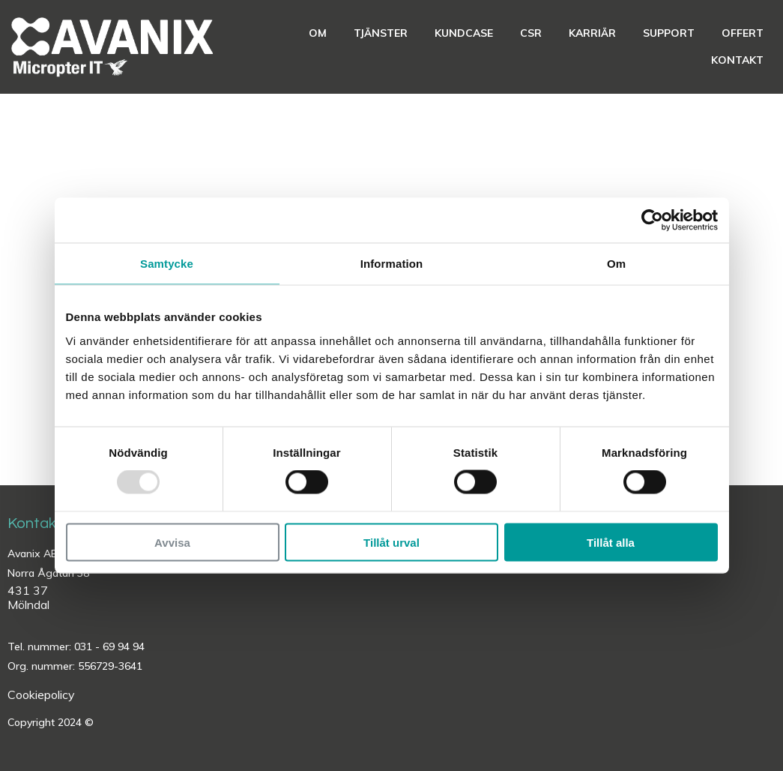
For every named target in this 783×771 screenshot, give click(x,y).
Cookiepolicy (41, 694)
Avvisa (172, 542)
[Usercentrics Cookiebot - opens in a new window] (652, 220)
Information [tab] (391, 263)
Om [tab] (616, 263)
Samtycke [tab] (166, 263)
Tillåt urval (391, 542)
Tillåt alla (611, 542)
